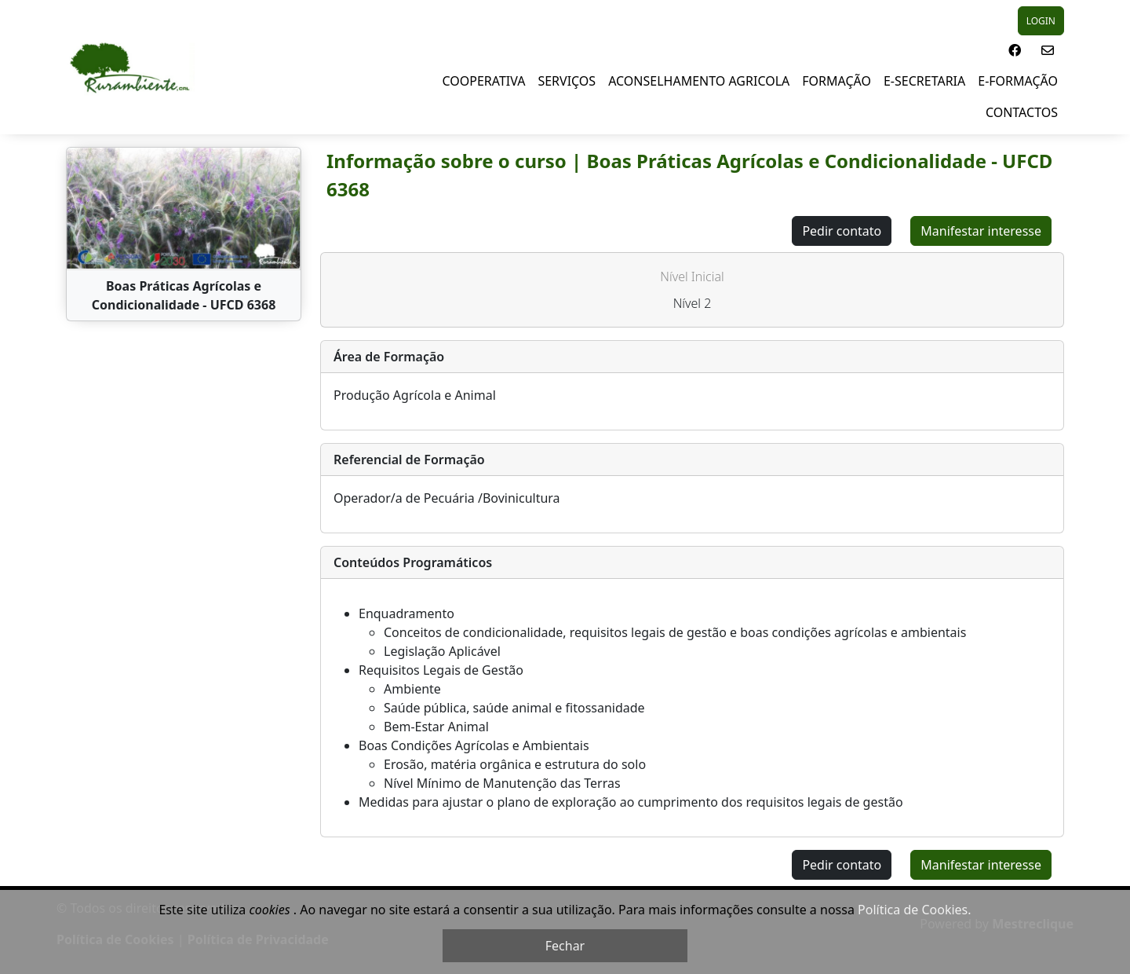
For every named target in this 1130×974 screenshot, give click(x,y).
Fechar (565, 945)
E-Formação (1018, 81)
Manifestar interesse (980, 231)
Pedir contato (841, 231)
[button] (1014, 50)
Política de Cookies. (914, 909)
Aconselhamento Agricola (698, 81)
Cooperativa (484, 81)
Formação (836, 81)
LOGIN (1040, 20)
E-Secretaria (924, 81)
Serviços (567, 81)
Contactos (1022, 112)
